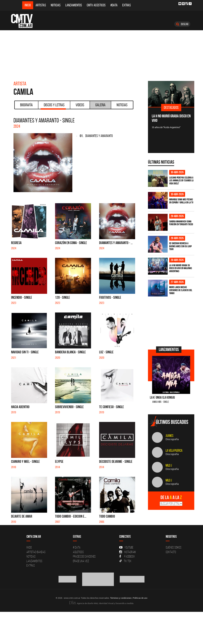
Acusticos (78, 552)
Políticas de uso (140, 597)
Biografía (26, 105)
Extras (126, 5)
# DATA (77, 547)
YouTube (126, 547)
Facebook (127, 556)
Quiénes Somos (173, 547)
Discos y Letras (53, 106)
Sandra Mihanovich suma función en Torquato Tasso (181, 223)
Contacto (171, 552)
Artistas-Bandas (35, 552)
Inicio (28, 5)
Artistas (41, 5)
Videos (80, 105)
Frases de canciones (84, 556)
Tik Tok (125, 561)
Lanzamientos (73, 5)
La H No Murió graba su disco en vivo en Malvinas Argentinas (180, 268)
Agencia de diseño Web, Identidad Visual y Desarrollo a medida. (101, 603)
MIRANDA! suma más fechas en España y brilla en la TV (181, 201)
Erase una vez (81, 561)
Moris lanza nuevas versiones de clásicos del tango (180, 290)
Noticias (56, 5)
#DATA (114, 5)
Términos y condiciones (120, 597)
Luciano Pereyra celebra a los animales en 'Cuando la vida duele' (181, 180)
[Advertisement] (101, 54)
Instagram (127, 552)
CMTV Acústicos (96, 5)
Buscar (182, 24)
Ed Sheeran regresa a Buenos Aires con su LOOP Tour (180, 246)
